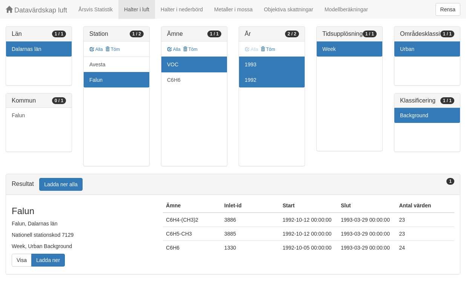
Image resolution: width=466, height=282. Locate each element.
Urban (407, 49)
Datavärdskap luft (36, 10)
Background (414, 115)
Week (329, 49)
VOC (172, 64)
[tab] (233, 184)
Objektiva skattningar (288, 9)
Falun (18, 115)
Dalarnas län (26, 49)
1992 (250, 80)
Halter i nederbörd (182, 9)
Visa (22, 260)
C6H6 (174, 80)
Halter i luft (136, 9)
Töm (112, 49)
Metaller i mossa (233, 9)
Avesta (97, 64)
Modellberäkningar (346, 9)
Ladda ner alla (61, 184)
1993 (250, 64)
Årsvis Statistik (95, 9)
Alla (96, 49)
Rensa (447, 9)
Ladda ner (48, 260)
